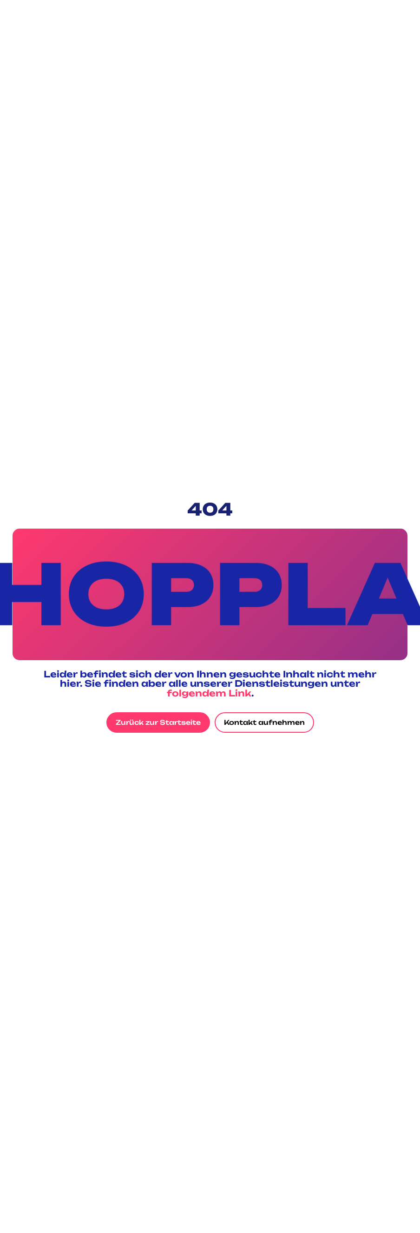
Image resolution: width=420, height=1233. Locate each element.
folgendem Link (209, 693)
